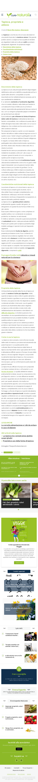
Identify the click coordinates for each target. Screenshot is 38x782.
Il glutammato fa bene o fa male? (28, 467)
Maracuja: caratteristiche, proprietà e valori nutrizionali (27, 463)
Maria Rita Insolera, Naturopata (17, 30)
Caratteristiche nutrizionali (12, 49)
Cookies (29, 774)
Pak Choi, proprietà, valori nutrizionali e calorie (8, 463)
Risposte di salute (18, 770)
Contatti (16, 768)
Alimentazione (8, 452)
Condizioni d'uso (11, 774)
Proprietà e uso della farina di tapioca (18, 441)
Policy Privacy (21, 774)
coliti (19, 250)
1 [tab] (18, 509)
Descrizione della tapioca (12, 47)
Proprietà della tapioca (11, 52)
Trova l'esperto (27, 768)
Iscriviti (19, 748)
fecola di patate (7, 371)
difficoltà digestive (8, 313)
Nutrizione (17, 452)
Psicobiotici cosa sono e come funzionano (9, 468)
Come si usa (7, 54)
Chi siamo (8, 768)
